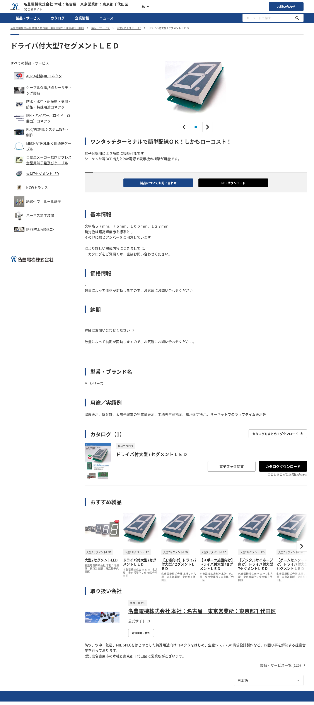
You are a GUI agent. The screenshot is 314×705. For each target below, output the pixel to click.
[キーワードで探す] (297, 18)
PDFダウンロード (233, 183)
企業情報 (82, 17)
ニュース (106, 17)
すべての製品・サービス (29, 63)
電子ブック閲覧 (231, 466)
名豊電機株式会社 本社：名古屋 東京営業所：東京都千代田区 (202, 611)
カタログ (58, 17)
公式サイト (33, 9)
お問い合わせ (286, 6)
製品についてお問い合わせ (158, 183)
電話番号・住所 (141, 633)
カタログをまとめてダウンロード (277, 433)
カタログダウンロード (283, 466)
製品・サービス (28, 17)
